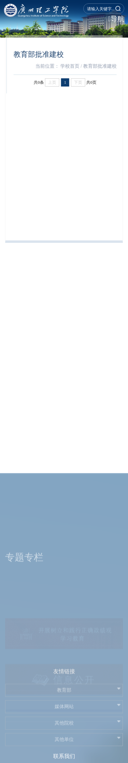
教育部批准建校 (102, 66)
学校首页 (72, 66)
